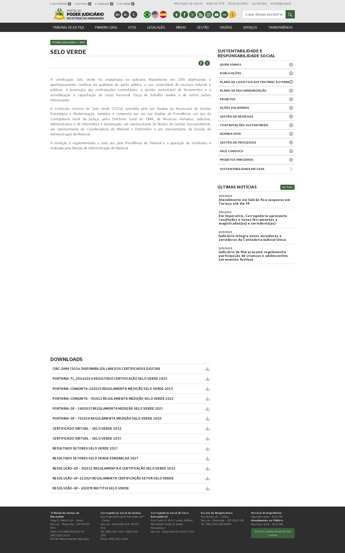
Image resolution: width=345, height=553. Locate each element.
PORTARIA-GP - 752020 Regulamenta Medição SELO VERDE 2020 (107, 418)
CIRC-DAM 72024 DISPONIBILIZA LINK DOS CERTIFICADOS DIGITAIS (106, 369)
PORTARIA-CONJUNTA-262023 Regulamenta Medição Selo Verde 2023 (113, 389)
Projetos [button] (227, 99)
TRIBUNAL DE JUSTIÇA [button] (68, 27)
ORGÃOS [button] (226, 27)
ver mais (287, 187)
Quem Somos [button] (230, 64)
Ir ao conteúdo (60, 3)
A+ (118, 15)
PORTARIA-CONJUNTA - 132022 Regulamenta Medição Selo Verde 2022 (113, 398)
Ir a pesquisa (104, 3)
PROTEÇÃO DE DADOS (188, 3)
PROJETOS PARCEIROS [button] (236, 159)
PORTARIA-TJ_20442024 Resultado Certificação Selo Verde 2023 (110, 378)
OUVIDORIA (259, 3)
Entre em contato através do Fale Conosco (273, 533)
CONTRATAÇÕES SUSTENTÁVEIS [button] (244, 125)
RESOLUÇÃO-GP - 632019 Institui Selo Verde (91, 488)
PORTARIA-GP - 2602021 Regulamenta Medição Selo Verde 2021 (108, 408)
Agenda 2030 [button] (230, 133)
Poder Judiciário (64, 42)
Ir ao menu (83, 3)
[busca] (264, 14)
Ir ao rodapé (125, 3)
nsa (82, 42)
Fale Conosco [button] (232, 151)
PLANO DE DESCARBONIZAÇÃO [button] (243, 90)
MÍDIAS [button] (181, 27)
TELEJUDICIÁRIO (238, 3)
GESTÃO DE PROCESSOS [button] (238, 142)
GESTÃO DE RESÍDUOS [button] (236, 116)
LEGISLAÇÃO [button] (156, 27)
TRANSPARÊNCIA (280, 27)
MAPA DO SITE (215, 3)
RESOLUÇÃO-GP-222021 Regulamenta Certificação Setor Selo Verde (113, 478)
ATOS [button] (132, 27)
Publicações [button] (230, 73)
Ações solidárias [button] (234, 107)
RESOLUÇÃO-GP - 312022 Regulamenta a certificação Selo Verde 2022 (114, 468)
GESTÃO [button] (203, 27)
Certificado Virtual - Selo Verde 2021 (87, 438)
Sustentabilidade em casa (242, 169)
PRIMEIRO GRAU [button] (106, 27)
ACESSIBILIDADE (281, 3)
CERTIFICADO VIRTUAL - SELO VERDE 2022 (87, 428)
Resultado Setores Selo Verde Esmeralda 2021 (95, 458)
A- (126, 15)
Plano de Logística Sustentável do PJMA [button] (254, 82)
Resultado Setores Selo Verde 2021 (85, 448)
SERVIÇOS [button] (250, 27)
